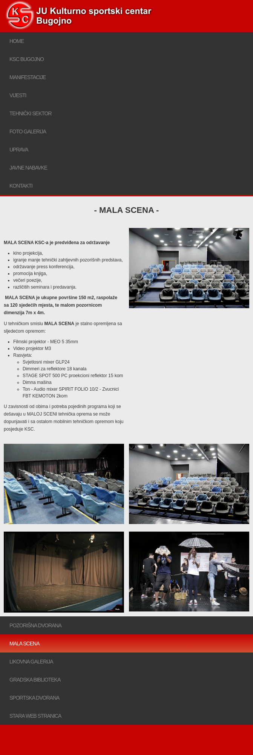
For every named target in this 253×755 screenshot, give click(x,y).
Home (16, 41)
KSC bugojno (26, 59)
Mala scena (24, 643)
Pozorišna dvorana (35, 625)
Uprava (18, 150)
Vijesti (17, 95)
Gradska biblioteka (34, 680)
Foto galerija (27, 131)
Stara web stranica (35, 716)
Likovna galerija (31, 662)
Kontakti (20, 186)
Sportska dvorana (34, 698)
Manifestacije (27, 77)
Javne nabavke (28, 168)
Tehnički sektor (30, 113)
